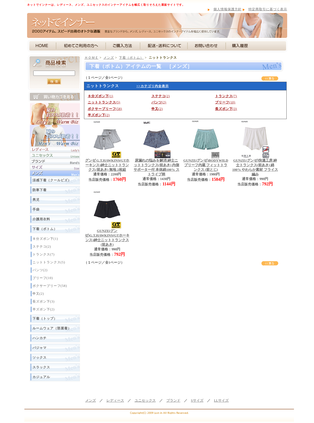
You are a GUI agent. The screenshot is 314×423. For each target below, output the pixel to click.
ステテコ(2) (42, 246)
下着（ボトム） (45, 229)
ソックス (40, 357)
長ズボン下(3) (44, 301)
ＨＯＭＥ (92, 57)
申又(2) (38, 294)
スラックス (41, 367)
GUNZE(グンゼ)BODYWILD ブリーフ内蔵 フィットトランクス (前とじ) (205, 165)
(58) (105, 108)
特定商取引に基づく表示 (267, 9)
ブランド (173, 400)
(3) (226, 108)
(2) (160, 96)
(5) (104, 102)
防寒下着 (40, 190)
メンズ (108, 57)
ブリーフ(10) (43, 278)
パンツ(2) (40, 270)
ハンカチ (40, 338)
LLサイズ (221, 400)
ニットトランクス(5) (49, 262)
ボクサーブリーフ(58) (50, 286)
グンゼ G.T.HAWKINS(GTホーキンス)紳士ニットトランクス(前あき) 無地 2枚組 (107, 165)
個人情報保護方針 (227, 9)
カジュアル (41, 377)
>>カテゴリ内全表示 (153, 86)
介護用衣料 (41, 219)
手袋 (36, 209)
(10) (225, 102)
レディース (115, 400)
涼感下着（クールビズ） (52, 180)
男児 (36, 200)
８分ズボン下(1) (45, 239)
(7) (226, 96)
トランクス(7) (44, 254)
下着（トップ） (45, 318)
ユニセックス (145, 400)
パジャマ (40, 348)
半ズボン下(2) (44, 309)
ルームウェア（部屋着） (52, 328)
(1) (100, 96)
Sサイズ (197, 400)
